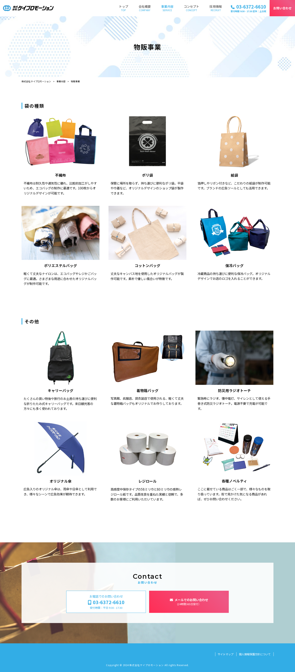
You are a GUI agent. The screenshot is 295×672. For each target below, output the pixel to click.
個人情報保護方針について (255, 654)
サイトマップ (225, 654)
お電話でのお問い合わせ (106, 602)
